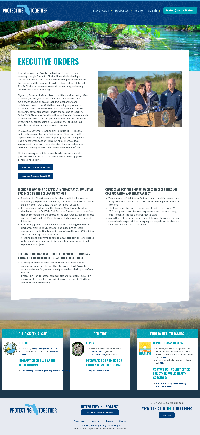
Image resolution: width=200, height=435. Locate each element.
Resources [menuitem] (122, 10)
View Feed (166, 415)
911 (161, 363)
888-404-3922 (98, 354)
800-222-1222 (169, 357)
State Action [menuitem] (101, 10)
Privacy (109, 421)
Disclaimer (96, 421)
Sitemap (122, 421)
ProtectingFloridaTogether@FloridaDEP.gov (100, 425)
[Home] (25, 10)
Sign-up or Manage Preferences (100, 412)
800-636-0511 (98, 351)
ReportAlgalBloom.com (45, 348)
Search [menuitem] (154, 10)
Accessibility (80, 421)
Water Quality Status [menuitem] (179, 10)
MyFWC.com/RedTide (100, 370)
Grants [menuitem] (139, 10)
